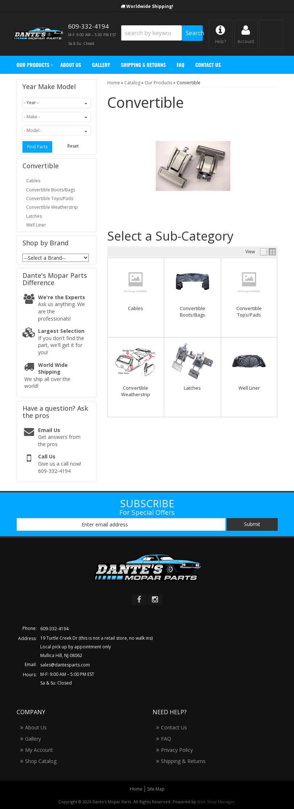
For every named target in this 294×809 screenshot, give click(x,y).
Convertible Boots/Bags (192, 311)
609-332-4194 (54, 629)
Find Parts (37, 147)
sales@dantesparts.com (65, 665)
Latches (192, 388)
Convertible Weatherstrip (135, 391)
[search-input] (151, 33)
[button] (162, 33)
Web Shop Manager (216, 801)
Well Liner (249, 388)
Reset (73, 146)
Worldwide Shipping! (149, 6)
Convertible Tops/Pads (249, 311)
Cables (135, 308)
